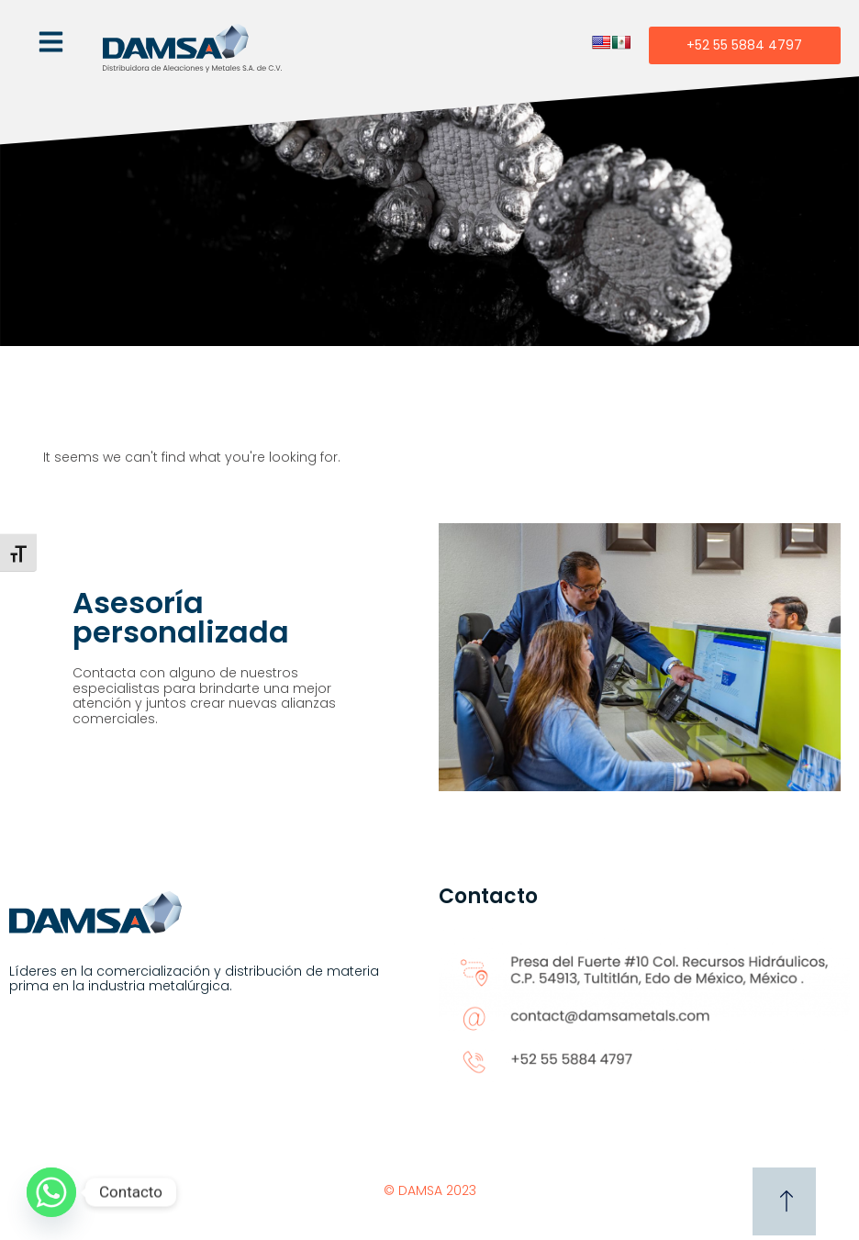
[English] (601, 42)
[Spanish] (621, 42)
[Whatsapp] (51, 1192)
